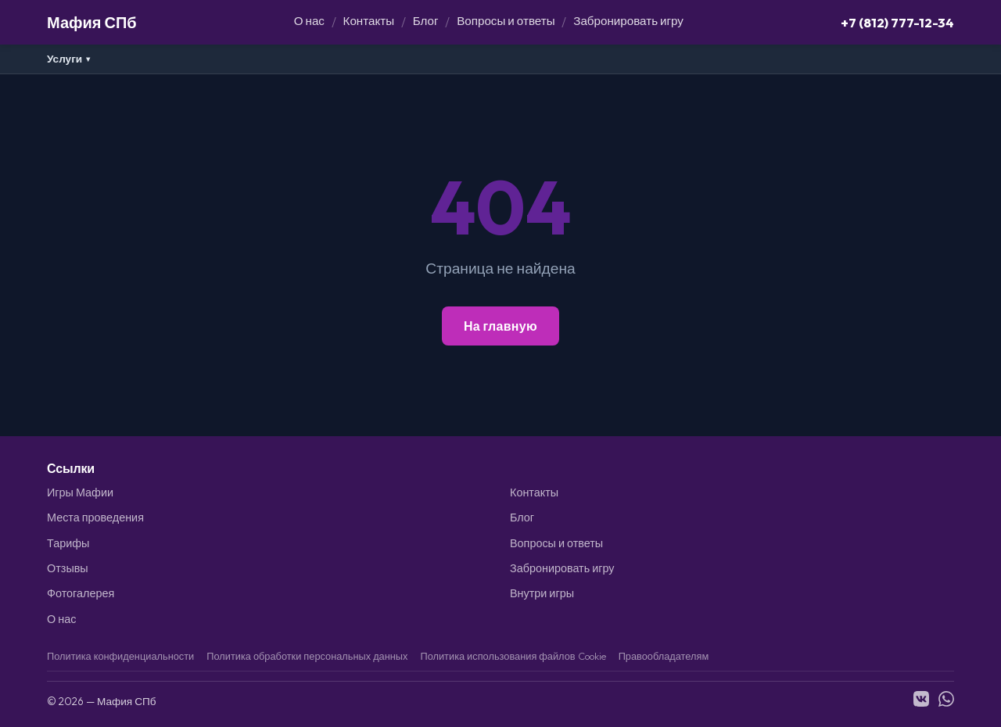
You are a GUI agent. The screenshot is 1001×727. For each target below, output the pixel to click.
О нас (309, 20)
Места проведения (95, 517)
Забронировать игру (628, 20)
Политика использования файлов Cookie (512, 656)
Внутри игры (542, 593)
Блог (426, 20)
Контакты (369, 20)
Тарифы (68, 543)
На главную (500, 326)
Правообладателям (664, 656)
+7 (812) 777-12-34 (897, 22)
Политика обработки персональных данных (306, 656)
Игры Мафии (80, 492)
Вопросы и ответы (505, 20)
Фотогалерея (80, 593)
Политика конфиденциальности (120, 656)
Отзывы (67, 568)
